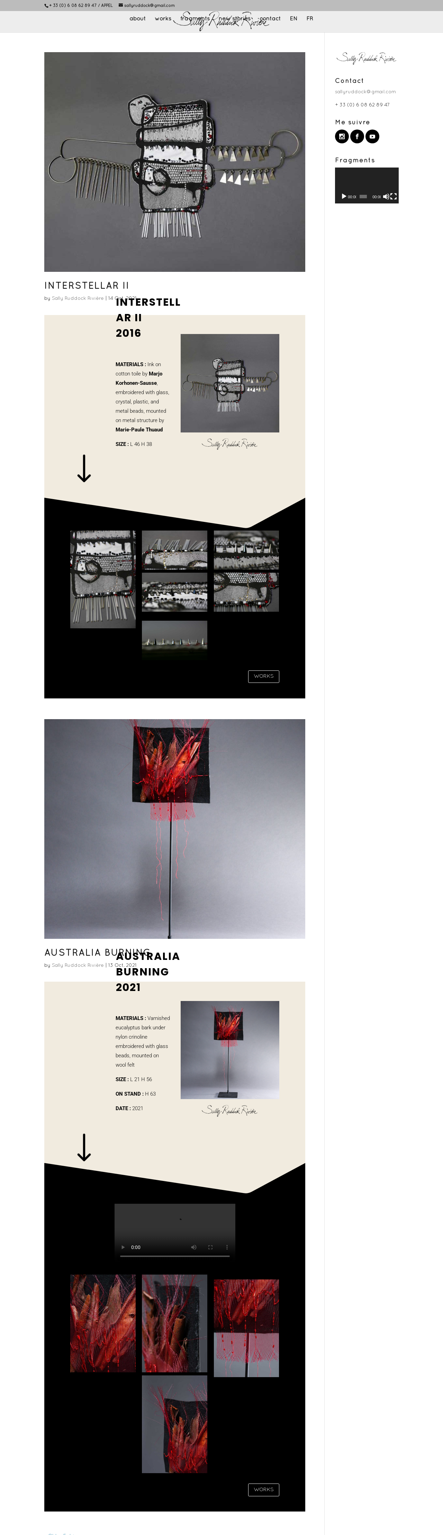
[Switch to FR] (309, 24)
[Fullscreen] (393, 196)
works (163, 19)
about (137, 19)
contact (270, 19)
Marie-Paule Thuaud (139, 430)
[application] (367, 185)
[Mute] (386, 196)
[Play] (344, 196)
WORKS (264, 676)
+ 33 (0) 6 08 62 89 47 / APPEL (81, 6)
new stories (235, 19)
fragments (195, 19)
